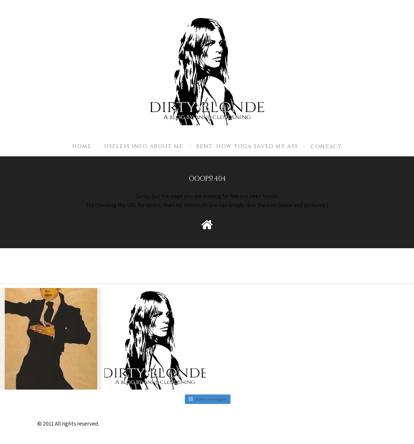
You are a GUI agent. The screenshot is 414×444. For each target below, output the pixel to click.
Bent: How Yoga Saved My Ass (247, 146)
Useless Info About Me (143, 146)
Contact (326, 146)
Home (81, 146)
